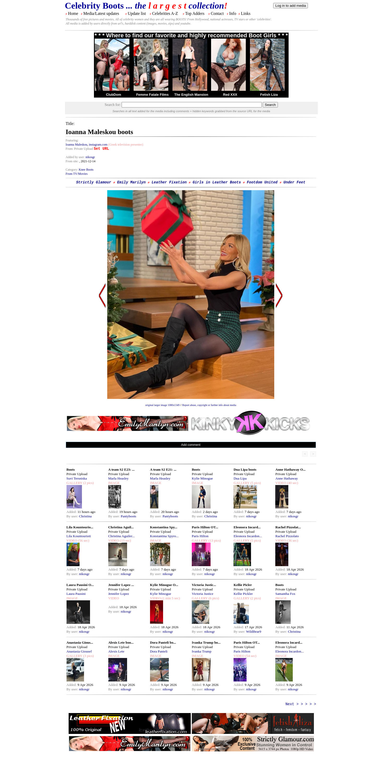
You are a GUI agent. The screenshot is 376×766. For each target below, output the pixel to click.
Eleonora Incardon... (248, 536)
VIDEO (280, 483)
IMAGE (114, 483)
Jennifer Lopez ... (121, 585)
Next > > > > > (300, 704)
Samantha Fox (285, 594)
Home (73, 13)
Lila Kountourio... (80, 527)
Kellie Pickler (243, 594)
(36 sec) (292, 540)
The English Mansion (191, 95)
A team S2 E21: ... (163, 469)
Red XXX (230, 95)
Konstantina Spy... (163, 527)
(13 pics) (214, 540)
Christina (85, 516)
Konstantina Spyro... (164, 536)
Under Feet (294, 182)
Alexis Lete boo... (121, 642)
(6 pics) (213, 598)
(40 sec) (292, 483)
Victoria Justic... (204, 585)
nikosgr (90, 157)
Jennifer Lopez (118, 594)
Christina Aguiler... (121, 536)
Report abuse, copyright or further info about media (209, 405)
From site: (72, 161)
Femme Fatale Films (152, 95)
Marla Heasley (118, 478)
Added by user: (76, 157)
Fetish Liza (269, 95)
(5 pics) (255, 483)
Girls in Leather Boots (217, 182)
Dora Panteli (159, 651)
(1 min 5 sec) (170, 598)
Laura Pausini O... (80, 585)
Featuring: (72, 140)
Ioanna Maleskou (76, 144)
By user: (73, 516)
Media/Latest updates (101, 13)
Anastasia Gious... (80, 642)
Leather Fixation (169, 182)
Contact (217, 13)
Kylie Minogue (202, 478)
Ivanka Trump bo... (206, 642)
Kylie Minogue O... (164, 585)
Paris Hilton (200, 536)
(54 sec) (250, 656)
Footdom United (262, 182)
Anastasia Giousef (79, 651)
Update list (137, 13)
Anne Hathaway (286, 478)
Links (245, 13)
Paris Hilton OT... (205, 527)
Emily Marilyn (131, 182)
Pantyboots (128, 516)
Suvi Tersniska (77, 478)
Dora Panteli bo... (163, 642)
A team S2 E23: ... (121, 469)
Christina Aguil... (121, 527)
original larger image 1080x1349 (162, 405)
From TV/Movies (77, 174)
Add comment (190, 445)
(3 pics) (88, 656)
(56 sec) (83, 540)
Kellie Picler (243, 585)
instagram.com (98, 144)
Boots (71, 469)
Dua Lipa (240, 478)
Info (232, 13)
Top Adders (194, 13)
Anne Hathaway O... (290, 469)
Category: (72, 169)
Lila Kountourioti (79, 536)
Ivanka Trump (201, 651)
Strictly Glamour (93, 182)
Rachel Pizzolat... (288, 527)
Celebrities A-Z (165, 13)
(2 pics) (88, 483)
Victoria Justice (202, 594)
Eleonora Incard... (247, 527)
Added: (72, 512)
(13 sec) (125, 540)
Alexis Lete (116, 651)
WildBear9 (253, 631)
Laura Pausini (76, 594)
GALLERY (74, 483)
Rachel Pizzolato (287, 536)
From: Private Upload (79, 149)
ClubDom (113, 95)
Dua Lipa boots (245, 469)
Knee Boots (86, 169)
